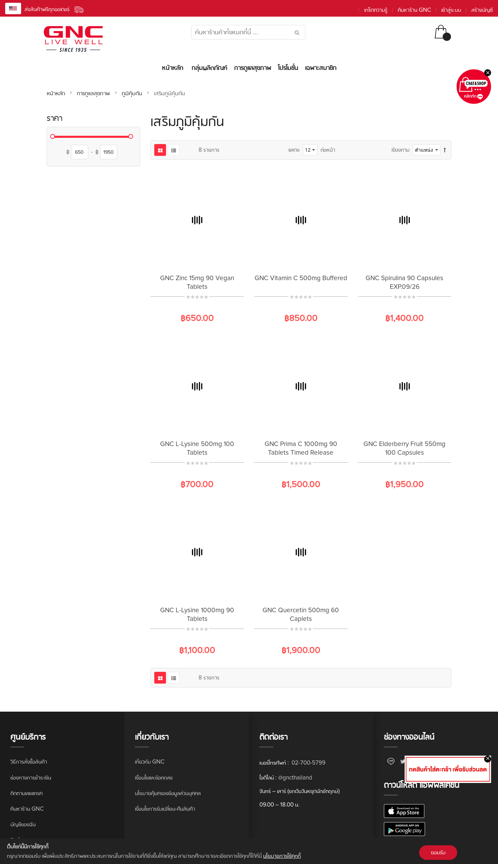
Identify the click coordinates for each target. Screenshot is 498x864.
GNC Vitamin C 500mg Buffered (301, 278)
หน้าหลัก (57, 93)
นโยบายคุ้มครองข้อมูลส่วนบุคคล (168, 793)
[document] (249, 851)
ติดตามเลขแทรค (26, 793)
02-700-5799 (307, 762)
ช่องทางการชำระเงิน (30, 777)
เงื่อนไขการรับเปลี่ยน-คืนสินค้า (165, 808)
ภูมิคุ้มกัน (133, 93)
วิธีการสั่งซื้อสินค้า (28, 761)
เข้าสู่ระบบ (451, 10)
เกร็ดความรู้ (375, 10)
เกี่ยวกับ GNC (149, 761)
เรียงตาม (400, 149)
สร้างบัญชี (482, 10)
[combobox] (248, 32)
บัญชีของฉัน (23, 824)
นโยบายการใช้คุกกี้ (282, 855)
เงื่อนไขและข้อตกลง (154, 777)
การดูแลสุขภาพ (94, 93)
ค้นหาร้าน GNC (414, 10)
